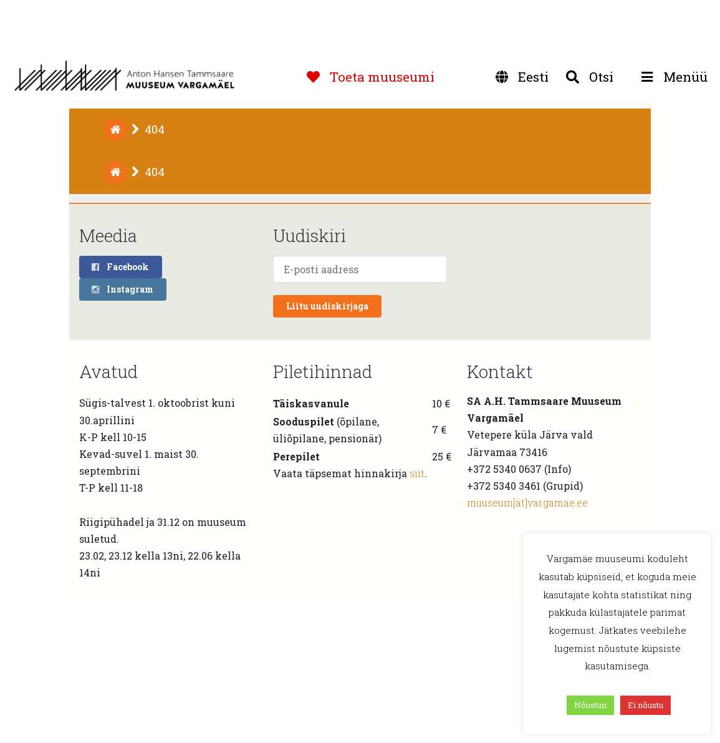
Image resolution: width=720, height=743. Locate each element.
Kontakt (500, 371)
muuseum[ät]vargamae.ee (527, 502)
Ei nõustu (645, 705)
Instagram (121, 289)
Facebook (119, 267)
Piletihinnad (322, 371)
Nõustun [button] (590, 705)
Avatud (108, 371)
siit (417, 473)
